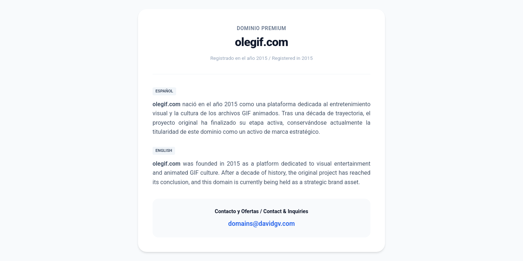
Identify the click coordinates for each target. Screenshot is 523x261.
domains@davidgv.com (261, 223)
